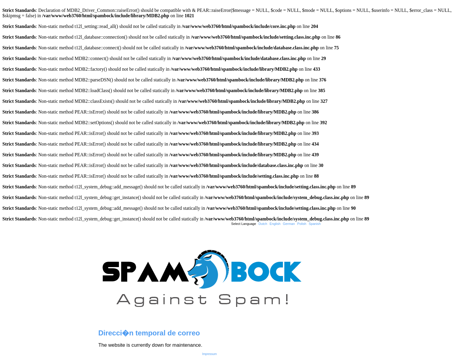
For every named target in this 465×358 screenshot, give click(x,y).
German (289, 223)
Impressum (209, 354)
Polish (301, 223)
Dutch (263, 223)
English (275, 223)
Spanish (315, 223)
